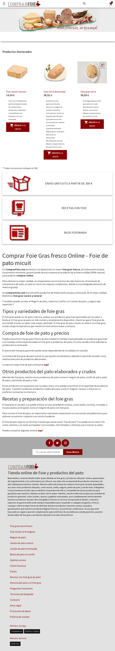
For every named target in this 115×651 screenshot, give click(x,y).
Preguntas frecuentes (21, 588)
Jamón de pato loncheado (23, 548)
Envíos (13, 571)
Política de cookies (20, 616)
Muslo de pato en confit (22, 554)
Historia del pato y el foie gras (25, 582)
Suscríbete (72, 452)
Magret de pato (18, 537)
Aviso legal (15, 605)
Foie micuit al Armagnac (22, 531)
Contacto (15, 599)
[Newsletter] (47, 452)
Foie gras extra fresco (21, 526)
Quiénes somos (18, 560)
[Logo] (23, 4)
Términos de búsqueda (21, 594)
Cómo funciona (18, 565)
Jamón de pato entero (21, 543)
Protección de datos (20, 611)
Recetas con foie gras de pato (25, 577)
